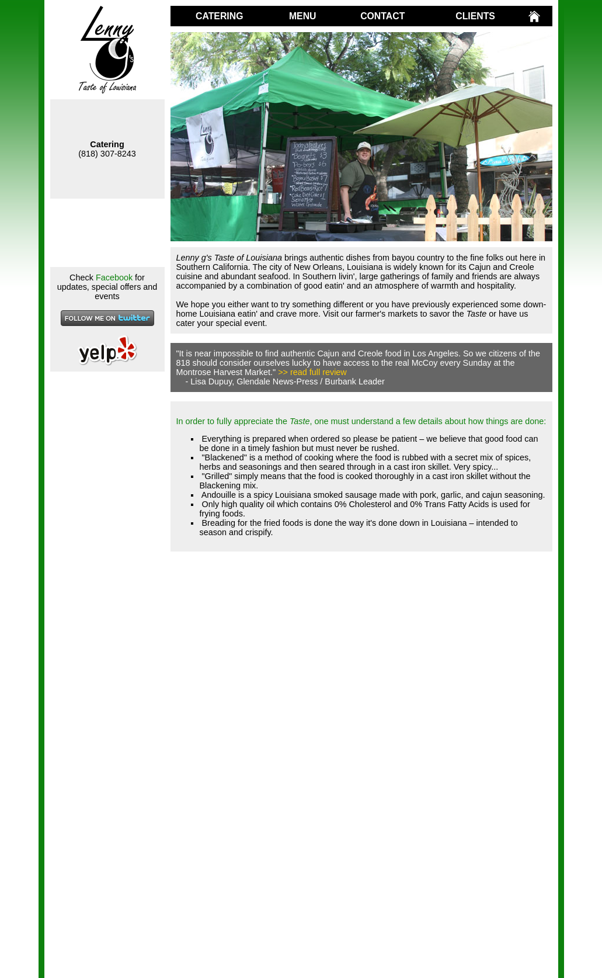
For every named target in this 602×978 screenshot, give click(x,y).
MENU (302, 16)
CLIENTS (475, 16)
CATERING (219, 16)
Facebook (114, 277)
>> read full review (312, 372)
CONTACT (382, 16)
